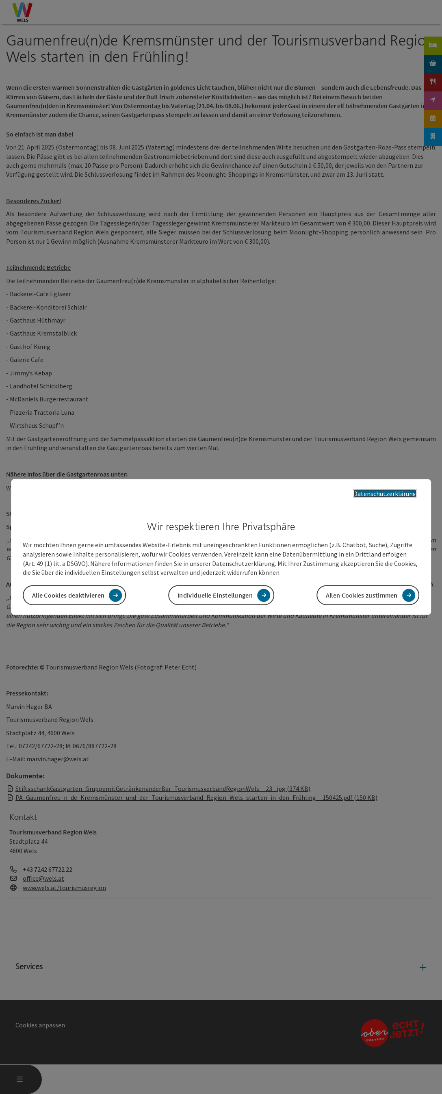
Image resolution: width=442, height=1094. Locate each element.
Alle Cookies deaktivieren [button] (68, 595)
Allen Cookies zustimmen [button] (362, 595)
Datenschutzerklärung (384, 493)
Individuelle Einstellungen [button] (215, 595)
